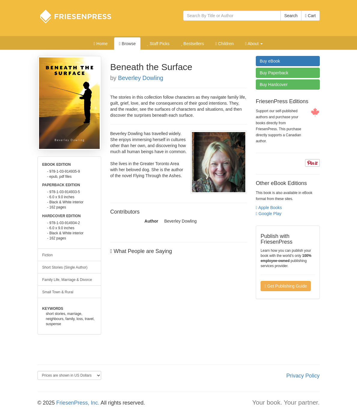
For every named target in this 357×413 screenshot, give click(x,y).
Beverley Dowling (140, 78)
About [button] (254, 43)
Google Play (268, 213)
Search (291, 15)
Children (224, 43)
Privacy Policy (302, 376)
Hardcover (274, 84)
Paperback (274, 72)
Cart (310, 15)
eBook (270, 61)
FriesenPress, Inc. (77, 403)
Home (100, 43)
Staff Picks (158, 43)
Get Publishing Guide (286, 286)
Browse (127, 43)
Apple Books (269, 207)
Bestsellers (192, 43)
